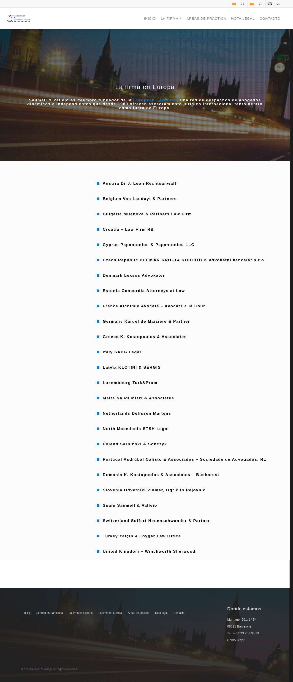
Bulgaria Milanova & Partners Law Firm (147, 214)
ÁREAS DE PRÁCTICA (206, 18)
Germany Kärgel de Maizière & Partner (146, 321)
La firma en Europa (110, 612)
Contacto (179, 612)
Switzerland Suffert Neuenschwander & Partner (156, 521)
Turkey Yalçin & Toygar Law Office (142, 536)
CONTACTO (270, 18)
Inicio (27, 612)
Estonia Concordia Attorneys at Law (144, 291)
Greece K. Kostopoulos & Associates (145, 337)
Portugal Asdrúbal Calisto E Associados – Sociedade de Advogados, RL (184, 459)
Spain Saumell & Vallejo (130, 505)
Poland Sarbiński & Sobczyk (135, 444)
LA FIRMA (171, 18)
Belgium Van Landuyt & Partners (140, 199)
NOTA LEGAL (243, 18)
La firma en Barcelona (49, 612)
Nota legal (161, 612)
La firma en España (80, 612)
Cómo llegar (235, 640)
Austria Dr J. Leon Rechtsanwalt (139, 183)
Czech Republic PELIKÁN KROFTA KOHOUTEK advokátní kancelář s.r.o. (184, 260)
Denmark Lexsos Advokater (134, 275)
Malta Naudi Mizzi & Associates (138, 398)
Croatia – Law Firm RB (128, 229)
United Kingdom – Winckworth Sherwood (149, 551)
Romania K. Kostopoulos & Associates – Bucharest (161, 475)
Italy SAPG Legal (122, 352)
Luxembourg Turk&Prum (130, 383)
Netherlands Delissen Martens (137, 413)
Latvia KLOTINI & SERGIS (132, 367)
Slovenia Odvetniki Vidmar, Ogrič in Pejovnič (154, 490)
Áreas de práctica (138, 612)
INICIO (150, 18)
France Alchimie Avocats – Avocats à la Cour (154, 306)
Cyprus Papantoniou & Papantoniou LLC (147, 245)
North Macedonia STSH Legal (136, 429)
